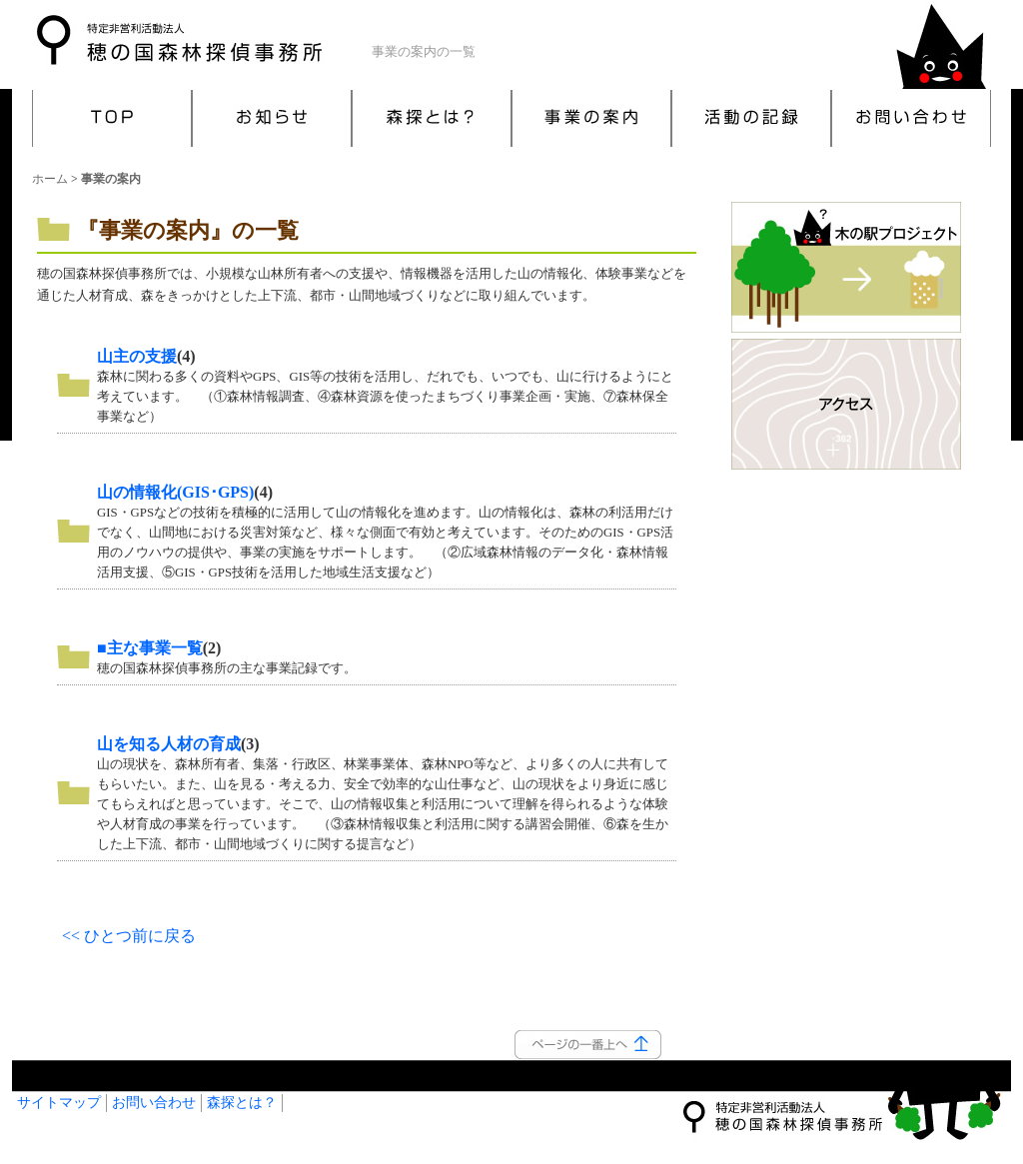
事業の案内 (591, 118)
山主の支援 (137, 356)
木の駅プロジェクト (846, 268)
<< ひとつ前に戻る (129, 935)
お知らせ (272, 118)
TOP (112, 118)
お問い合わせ (911, 118)
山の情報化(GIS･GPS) (175, 492)
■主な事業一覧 (150, 647)
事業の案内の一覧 (424, 52)
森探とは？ (432, 118)
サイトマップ (59, 1102)
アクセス (846, 405)
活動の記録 (751, 118)
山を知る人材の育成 (169, 743)
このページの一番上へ (587, 1044)
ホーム (50, 179)
